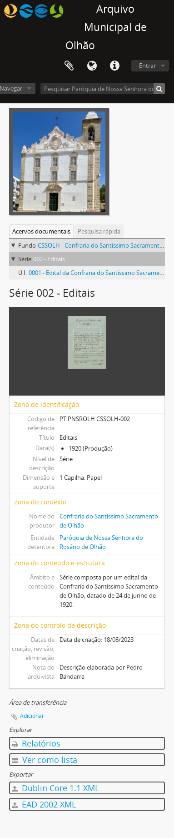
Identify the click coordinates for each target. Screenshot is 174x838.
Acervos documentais (41, 231)
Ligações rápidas (114, 66)
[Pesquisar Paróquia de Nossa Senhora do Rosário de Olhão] (102, 88)
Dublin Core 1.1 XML (55, 787)
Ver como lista (44, 759)
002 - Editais (49, 259)
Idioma (91, 66)
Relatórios (36, 743)
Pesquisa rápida (99, 231)
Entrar (147, 65)
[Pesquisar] (159, 88)
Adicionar (32, 716)
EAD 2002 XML (44, 804)
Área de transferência (69, 66)
